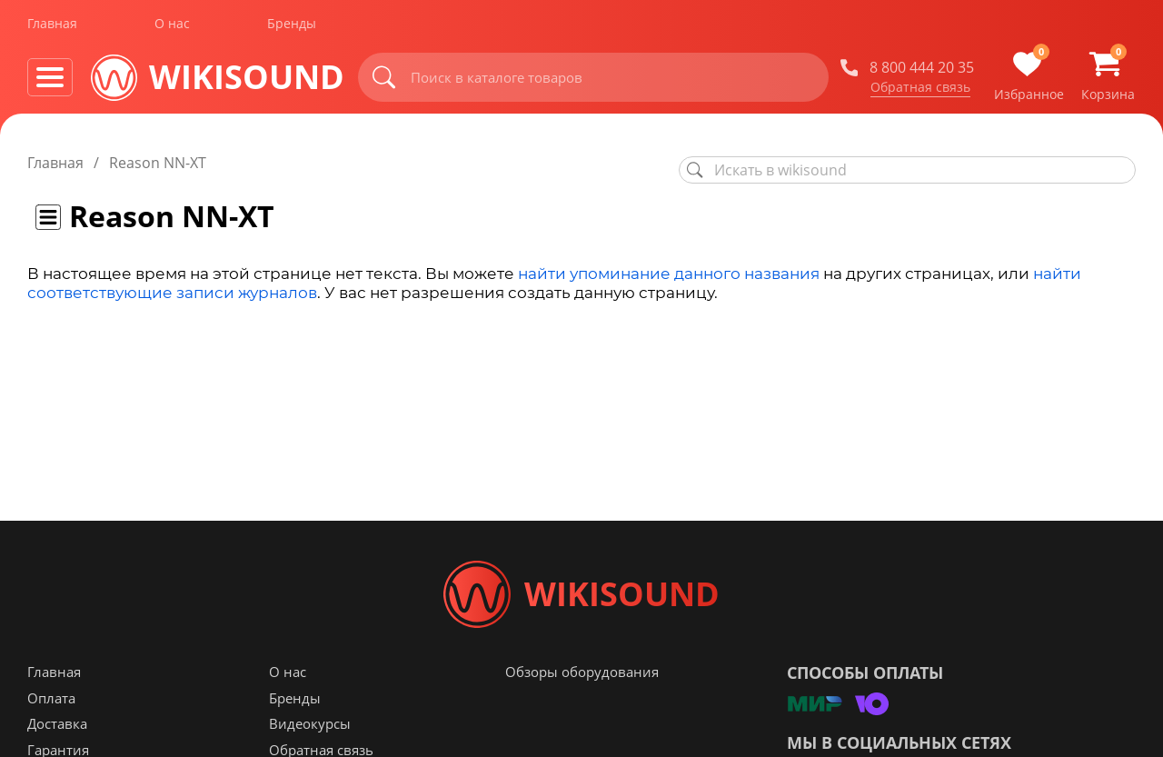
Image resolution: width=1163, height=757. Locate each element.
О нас (172, 26)
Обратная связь (920, 90)
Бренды (291, 26)
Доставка (57, 731)
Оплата (51, 705)
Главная (52, 26)
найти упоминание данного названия (669, 273)
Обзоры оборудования (582, 679)
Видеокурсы (310, 731)
